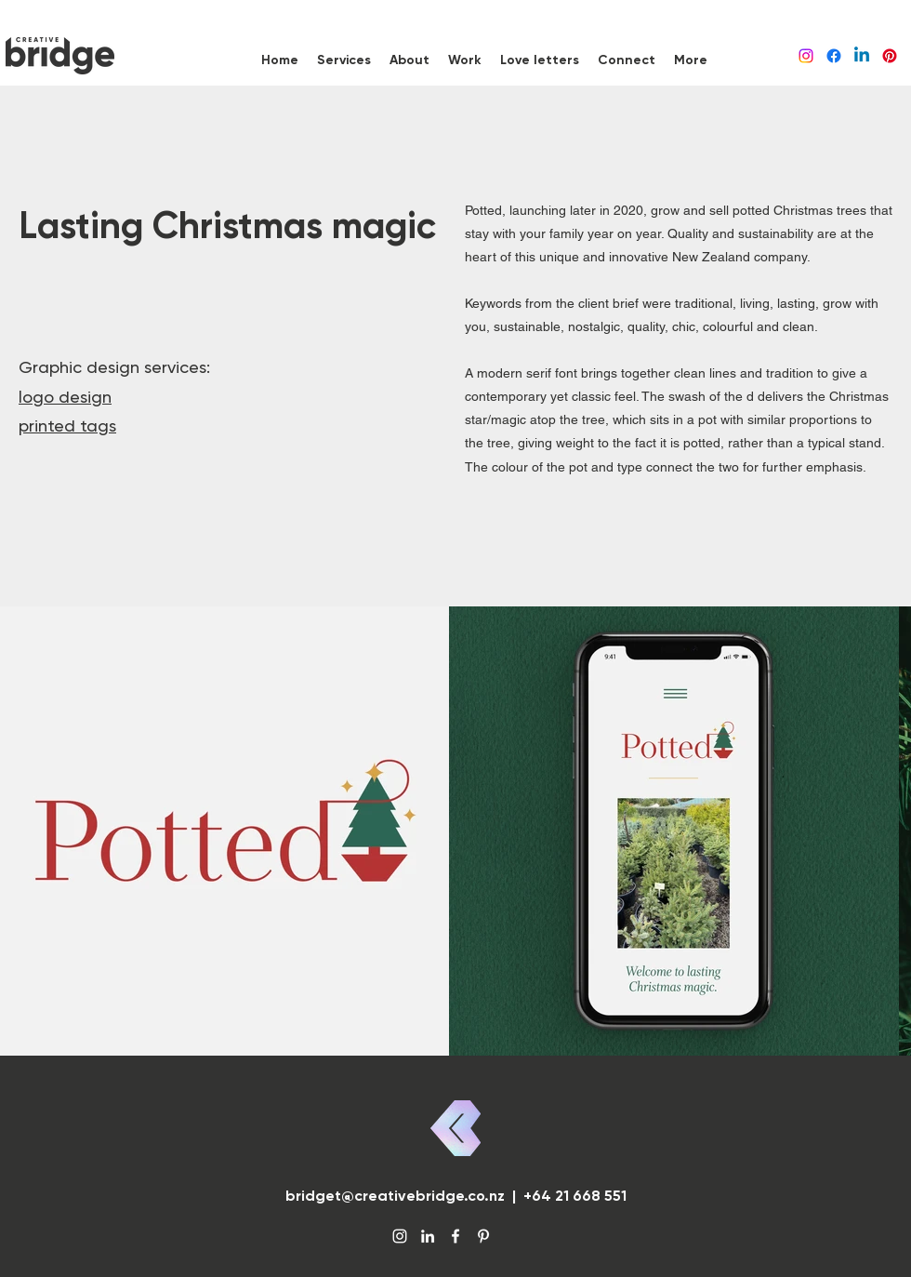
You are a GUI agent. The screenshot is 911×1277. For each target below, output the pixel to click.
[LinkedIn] (861, 56)
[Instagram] (806, 56)
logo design (65, 396)
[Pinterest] (889, 56)
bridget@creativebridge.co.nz (395, 1195)
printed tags (67, 425)
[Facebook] (834, 56)
